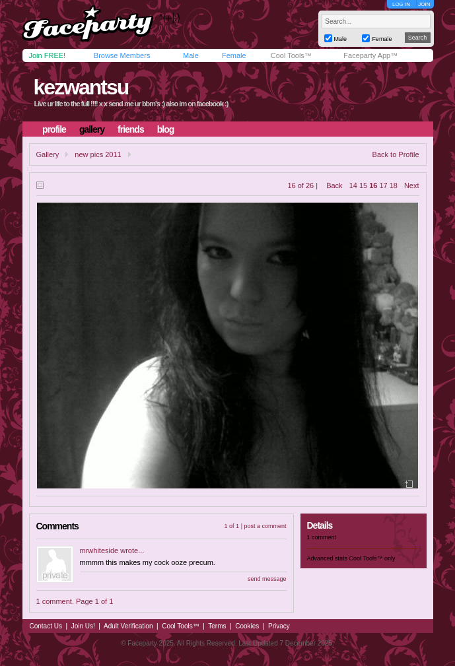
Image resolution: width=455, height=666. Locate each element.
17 (383, 185)
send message (267, 579)
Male (191, 55)
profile (54, 129)
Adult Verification (128, 626)
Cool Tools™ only (372, 558)
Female (234, 55)
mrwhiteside (99, 550)
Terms (217, 626)
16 (373, 185)
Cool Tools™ (291, 55)
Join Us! (83, 626)
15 (363, 185)
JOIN (424, 4)
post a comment (265, 526)
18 (394, 185)
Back (334, 185)
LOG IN (401, 4)
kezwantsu (80, 87)
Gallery (47, 154)
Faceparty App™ (370, 55)
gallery (91, 129)
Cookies (247, 626)
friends (131, 129)
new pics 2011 (98, 154)
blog (165, 129)
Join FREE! (47, 55)
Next (411, 185)
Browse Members (122, 55)
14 (353, 185)
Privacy (279, 626)
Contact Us (46, 626)
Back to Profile (395, 154)
